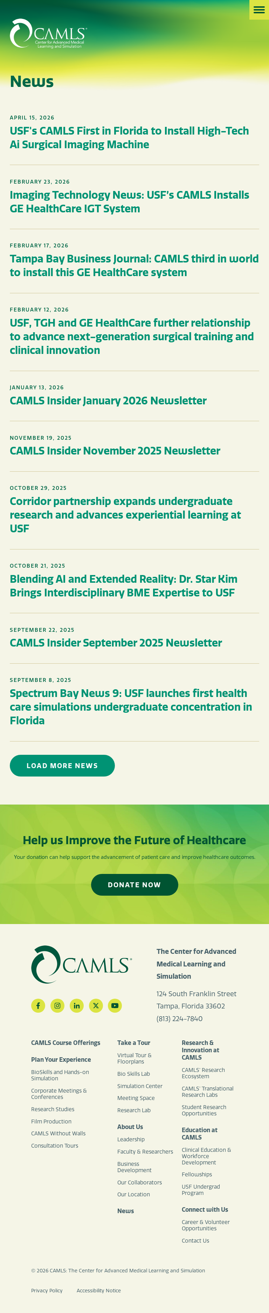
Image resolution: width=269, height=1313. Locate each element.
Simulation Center (140, 1086)
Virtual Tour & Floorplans (134, 1058)
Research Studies (52, 1109)
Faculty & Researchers (145, 1152)
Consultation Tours (54, 1146)
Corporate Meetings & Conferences (59, 1094)
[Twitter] (96, 1006)
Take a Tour (133, 1042)
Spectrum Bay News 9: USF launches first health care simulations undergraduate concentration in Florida (131, 707)
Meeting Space (136, 1098)
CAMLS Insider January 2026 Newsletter (108, 400)
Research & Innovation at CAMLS (200, 1050)
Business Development (134, 1167)
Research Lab (134, 1110)
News (125, 1211)
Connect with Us (205, 1209)
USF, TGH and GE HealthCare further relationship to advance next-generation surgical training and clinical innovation (132, 336)
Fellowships (197, 1174)
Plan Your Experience (61, 1059)
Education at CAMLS (200, 1133)
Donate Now (134, 885)
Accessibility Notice (99, 1291)
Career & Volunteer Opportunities (206, 1225)
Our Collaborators (139, 1182)
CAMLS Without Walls (58, 1133)
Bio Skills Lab (133, 1074)
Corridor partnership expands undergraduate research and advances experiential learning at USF (125, 515)
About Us (130, 1126)
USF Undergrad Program (201, 1190)
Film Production (51, 1122)
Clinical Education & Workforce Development (206, 1156)
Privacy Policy (47, 1291)
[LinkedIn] (77, 1006)
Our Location (133, 1194)
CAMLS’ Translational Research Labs (208, 1092)
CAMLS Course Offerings (65, 1042)
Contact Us (195, 1241)
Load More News (62, 765)
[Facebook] (38, 1006)
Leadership (131, 1139)
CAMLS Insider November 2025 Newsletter (115, 450)
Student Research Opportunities (204, 1110)
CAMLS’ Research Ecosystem (203, 1073)
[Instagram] (57, 1006)
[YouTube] (115, 1006)
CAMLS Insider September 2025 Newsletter (116, 642)
